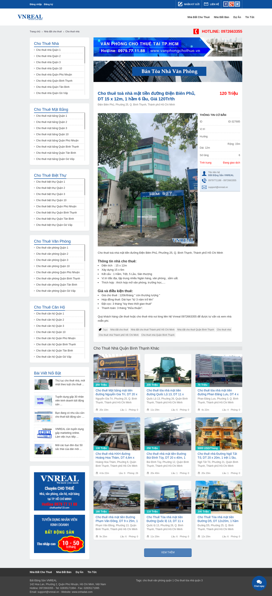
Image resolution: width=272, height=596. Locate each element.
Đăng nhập (36, 4)
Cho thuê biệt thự (50, 175)
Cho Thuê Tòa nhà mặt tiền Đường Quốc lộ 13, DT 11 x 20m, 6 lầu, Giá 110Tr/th (165, 519)
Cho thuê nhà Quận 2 (48, 56)
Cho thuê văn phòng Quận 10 (53, 266)
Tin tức (237, 17)
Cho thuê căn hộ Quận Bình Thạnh (56, 344)
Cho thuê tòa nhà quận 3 (188, 580)
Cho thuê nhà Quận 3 (48, 62)
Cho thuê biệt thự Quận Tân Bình (55, 218)
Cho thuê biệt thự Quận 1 (50, 181)
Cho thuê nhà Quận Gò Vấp (52, 93)
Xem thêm (167, 552)
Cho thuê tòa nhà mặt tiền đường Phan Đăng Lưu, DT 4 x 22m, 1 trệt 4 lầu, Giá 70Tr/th (218, 392)
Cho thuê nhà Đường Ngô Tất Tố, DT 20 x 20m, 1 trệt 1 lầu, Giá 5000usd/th (217, 455)
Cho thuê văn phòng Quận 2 (52, 253)
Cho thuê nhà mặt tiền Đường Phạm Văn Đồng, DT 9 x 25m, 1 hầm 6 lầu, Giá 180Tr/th (117, 519)
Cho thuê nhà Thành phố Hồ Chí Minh (119, 335)
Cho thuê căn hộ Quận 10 (50, 332)
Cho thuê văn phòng (52, 241)
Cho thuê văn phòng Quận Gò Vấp (55, 290)
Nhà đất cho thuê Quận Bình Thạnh (195, 329)
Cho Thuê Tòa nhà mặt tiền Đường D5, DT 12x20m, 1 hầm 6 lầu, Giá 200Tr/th (218, 519)
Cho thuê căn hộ (49, 307)
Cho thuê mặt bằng (51, 109)
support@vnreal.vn (218, 187)
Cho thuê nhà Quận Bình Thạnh (158, 335)
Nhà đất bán (209, 17)
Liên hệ (211, 4)
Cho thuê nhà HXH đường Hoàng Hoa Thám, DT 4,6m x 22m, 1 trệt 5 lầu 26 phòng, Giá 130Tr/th (116, 455)
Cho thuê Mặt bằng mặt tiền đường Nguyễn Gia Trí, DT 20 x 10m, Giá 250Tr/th (116, 392)
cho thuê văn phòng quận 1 (158, 580)
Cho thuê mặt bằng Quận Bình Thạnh (57, 146)
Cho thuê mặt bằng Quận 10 (52, 134)
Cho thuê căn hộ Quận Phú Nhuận (55, 338)
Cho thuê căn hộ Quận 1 (50, 313)
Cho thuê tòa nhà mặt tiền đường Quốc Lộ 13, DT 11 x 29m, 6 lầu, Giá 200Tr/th (165, 392)
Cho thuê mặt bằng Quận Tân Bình (56, 152)
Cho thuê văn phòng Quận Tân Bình (56, 284)
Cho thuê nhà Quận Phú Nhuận (54, 74)
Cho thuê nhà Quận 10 (49, 68)
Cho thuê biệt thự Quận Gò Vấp (54, 224)
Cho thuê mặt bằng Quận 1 (51, 115)
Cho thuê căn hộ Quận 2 (50, 319)
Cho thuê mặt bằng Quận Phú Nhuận (57, 140)
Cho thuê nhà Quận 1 (48, 49)
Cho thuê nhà (224, 329)
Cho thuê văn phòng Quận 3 (52, 260)
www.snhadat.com (82, 591)
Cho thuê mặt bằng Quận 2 (51, 122)
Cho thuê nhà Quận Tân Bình (52, 86)
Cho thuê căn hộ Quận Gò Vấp (53, 356)
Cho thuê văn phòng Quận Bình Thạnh (58, 278)
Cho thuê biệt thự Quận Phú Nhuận (56, 206)
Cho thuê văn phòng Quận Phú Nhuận (58, 272)
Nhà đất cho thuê (186, 17)
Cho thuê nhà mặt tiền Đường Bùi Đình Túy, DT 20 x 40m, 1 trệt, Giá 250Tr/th (166, 455)
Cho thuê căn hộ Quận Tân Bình (54, 350)
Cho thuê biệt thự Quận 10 (51, 200)
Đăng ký (48, 4)
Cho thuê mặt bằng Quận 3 (51, 128)
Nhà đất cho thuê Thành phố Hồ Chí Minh (152, 329)
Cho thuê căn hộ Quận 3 (50, 325)
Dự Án (225, 17)
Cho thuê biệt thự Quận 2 (50, 187)
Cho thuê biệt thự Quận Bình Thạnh (56, 212)
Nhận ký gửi (189, 4)
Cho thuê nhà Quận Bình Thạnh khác (126, 348)
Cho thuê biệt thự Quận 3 (50, 194)
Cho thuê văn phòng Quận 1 (52, 247)
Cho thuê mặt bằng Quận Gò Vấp (55, 159)
